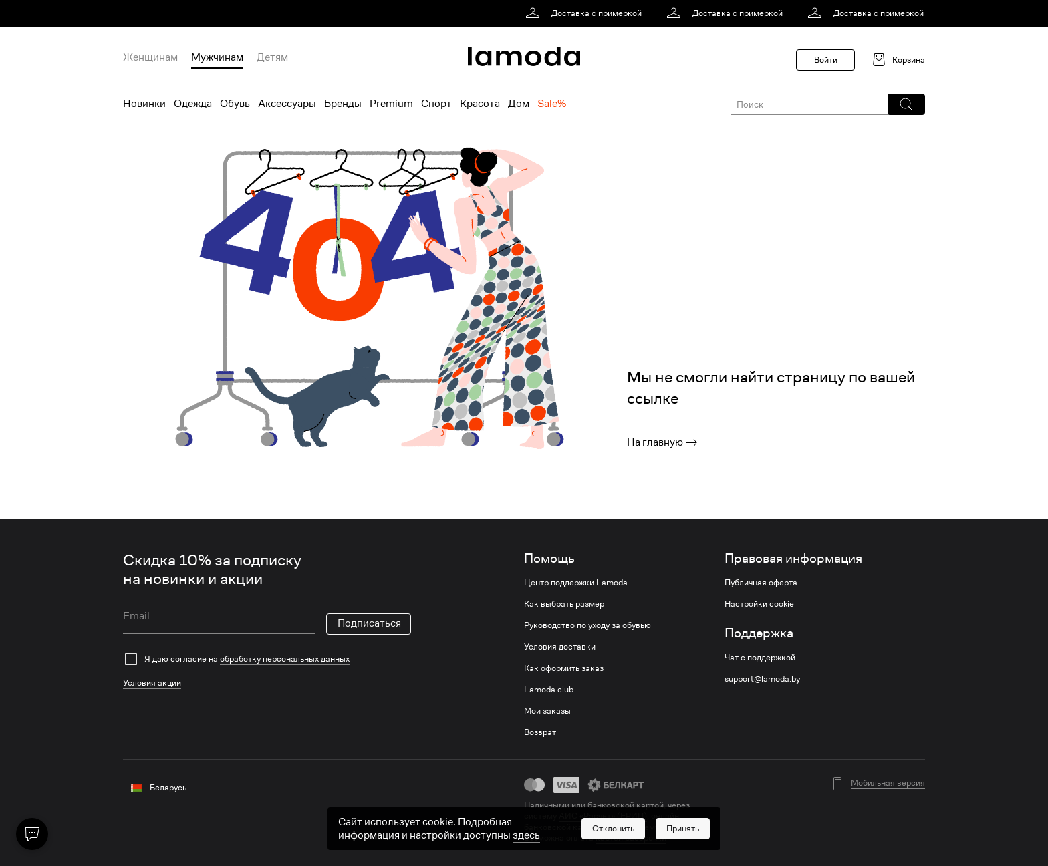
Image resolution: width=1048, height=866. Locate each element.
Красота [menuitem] (480, 103)
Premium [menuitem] (391, 103)
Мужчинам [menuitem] (217, 57)
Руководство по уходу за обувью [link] (587, 625)
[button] (906, 104)
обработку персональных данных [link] (285, 658)
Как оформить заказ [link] (564, 668)
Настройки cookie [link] (759, 604)
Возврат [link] (540, 732)
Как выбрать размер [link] (564, 604)
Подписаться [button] (369, 623)
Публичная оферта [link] (761, 582)
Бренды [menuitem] (343, 103)
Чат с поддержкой (760, 657)
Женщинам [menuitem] (150, 57)
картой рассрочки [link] (631, 837)
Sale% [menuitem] (551, 103)
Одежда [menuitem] (193, 103)
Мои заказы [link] (547, 711)
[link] (585, 13)
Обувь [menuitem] (235, 103)
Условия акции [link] (152, 682)
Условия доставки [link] (560, 646)
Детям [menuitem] (272, 57)
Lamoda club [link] (548, 689)
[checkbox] (267, 659)
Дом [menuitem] (518, 103)
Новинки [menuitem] (144, 103)
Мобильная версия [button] (888, 783)
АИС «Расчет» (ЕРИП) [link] (603, 816)
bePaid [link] (674, 827)
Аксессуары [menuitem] (287, 103)
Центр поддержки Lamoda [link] (576, 582)
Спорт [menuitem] (436, 103)
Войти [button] (825, 59)
